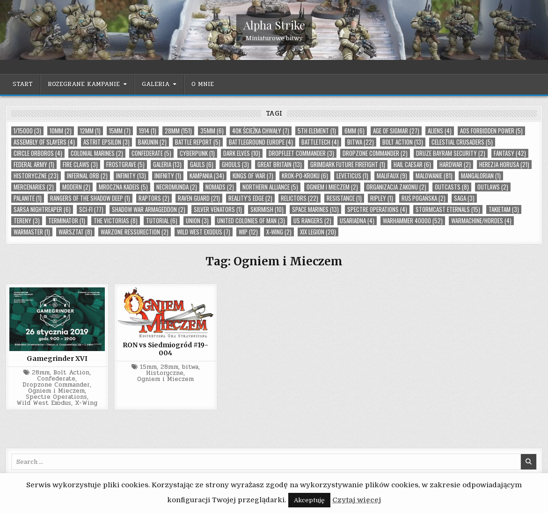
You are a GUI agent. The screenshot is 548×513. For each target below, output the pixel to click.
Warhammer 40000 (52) (413, 220)
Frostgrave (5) (125, 164)
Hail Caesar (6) (412, 164)
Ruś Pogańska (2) (424, 198)
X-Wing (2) (279, 231)
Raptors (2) (154, 198)
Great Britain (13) (279, 164)
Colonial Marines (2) (97, 153)
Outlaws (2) (492, 187)
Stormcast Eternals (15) (448, 209)
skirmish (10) (267, 209)
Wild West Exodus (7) (203, 231)
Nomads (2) (219, 187)
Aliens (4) (440, 130)
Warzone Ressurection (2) (134, 231)
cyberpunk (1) (197, 153)
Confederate (56, 379)
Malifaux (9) (392, 175)
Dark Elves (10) (241, 153)
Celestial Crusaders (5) (462, 142)
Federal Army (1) (34, 164)
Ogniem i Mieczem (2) (332, 187)
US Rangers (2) (312, 220)
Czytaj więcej (356, 500)
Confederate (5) (151, 153)
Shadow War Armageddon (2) (148, 209)
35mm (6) (212, 130)
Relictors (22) (299, 198)
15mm (148, 367)
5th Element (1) (317, 130)
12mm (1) (90, 130)
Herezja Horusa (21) (504, 164)
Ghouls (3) (235, 164)
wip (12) (248, 231)
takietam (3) (504, 209)
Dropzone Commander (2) (375, 153)
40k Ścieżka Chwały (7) (260, 130)
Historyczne (164, 373)
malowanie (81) (434, 175)
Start (23, 84)
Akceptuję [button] (309, 500)
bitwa (190, 367)
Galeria (155, 84)
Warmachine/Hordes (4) (481, 220)
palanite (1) (28, 198)
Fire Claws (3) (80, 164)
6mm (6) (354, 130)
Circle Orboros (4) (38, 153)
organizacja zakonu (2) (396, 187)
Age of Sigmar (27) (396, 130)
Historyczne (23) (36, 175)
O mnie (202, 84)
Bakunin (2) (152, 142)
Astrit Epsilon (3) (106, 142)
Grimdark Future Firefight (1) (347, 164)
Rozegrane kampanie (84, 84)
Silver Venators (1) (218, 209)
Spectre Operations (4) (377, 209)
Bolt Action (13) (402, 142)
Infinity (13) (131, 175)
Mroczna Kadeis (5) (123, 187)
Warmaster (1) (32, 231)
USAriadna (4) (357, 220)
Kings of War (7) (253, 175)
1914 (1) (147, 130)
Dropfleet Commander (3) (301, 153)
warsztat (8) (75, 231)
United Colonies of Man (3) (251, 220)
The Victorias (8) (116, 220)
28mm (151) (178, 130)
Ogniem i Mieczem (56, 391)
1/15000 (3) (27, 130)
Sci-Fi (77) (91, 209)
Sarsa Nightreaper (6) (42, 209)
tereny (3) (27, 220)
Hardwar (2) (455, 164)
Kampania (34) (207, 175)
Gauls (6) (201, 164)
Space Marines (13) (315, 209)
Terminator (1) (66, 220)
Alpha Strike (274, 24)
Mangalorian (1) (481, 175)
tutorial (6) (161, 220)
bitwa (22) (360, 142)
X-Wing (86, 403)
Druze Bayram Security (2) (450, 153)
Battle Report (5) (197, 142)
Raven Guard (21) (199, 198)
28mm (41, 373)
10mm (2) (61, 130)
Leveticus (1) (352, 175)
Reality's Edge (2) (250, 198)
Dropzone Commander (56, 385)
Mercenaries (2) (34, 187)
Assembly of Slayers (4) (44, 142)
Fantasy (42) (510, 153)
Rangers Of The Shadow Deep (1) (90, 198)
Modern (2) (76, 187)
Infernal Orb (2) (87, 175)
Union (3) (197, 220)
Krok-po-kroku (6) (305, 175)
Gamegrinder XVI (57, 358)
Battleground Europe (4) (261, 142)
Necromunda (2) (176, 187)
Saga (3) (464, 198)
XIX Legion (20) (318, 231)
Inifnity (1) (167, 175)
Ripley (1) (381, 198)
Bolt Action (71, 373)
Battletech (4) (320, 142)
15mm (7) (120, 130)
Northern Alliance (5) (270, 187)
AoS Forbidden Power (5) (491, 130)
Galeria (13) (167, 164)
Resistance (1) (344, 198)
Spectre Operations (56, 397)
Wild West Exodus (43, 403)
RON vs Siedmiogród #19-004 (165, 349)
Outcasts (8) (452, 187)
